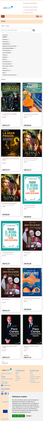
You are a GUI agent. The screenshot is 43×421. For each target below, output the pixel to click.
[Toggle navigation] (3, 16)
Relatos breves (7, 70)
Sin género (6, 39)
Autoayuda (6, 41)
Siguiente (4, 363)
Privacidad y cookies (34, 378)
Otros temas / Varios (8, 66)
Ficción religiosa (7, 52)
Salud (5, 72)
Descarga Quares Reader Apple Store (30, 3)
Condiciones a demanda (35, 376)
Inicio (2, 25)
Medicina (5, 57)
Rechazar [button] (21, 415)
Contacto (32, 375)
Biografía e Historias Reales (10, 46)
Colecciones (18, 378)
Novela (5, 59)
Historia (5, 55)
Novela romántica (8, 63)
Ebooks (17, 380)
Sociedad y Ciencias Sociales (10, 75)
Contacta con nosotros (28, 12)
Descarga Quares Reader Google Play (30, 7)
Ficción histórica (7, 50)
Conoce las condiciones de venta (30, 10)
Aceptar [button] (15, 415)
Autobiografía (7, 43)
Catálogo (17, 376)
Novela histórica (7, 61)
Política (5, 68)
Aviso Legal (32, 380)
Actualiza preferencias (35, 382)
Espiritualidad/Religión (9, 48)
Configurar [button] (28, 415)
